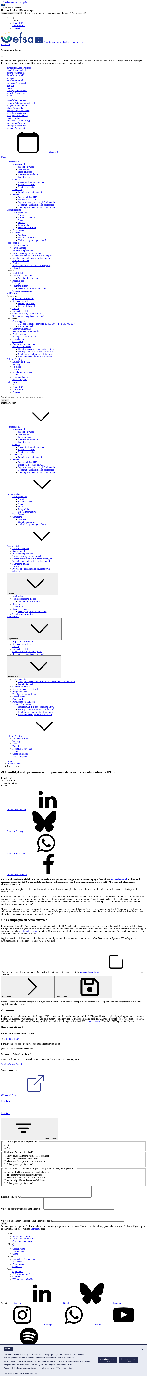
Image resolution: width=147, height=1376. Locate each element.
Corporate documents (22, 1247)
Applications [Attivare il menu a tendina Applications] (34, 629)
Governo (16, 179)
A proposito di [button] (34, 427)
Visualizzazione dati (27, 217)
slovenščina (16, 123)
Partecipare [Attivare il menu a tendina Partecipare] (34, 666)
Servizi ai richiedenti (21, 301)
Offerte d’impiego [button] (36, 736)
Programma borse (20, 334)
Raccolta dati (18, 281)
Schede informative (27, 227)
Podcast (21, 222)
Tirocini (16, 374)
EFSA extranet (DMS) (22, 1285)
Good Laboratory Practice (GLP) (27, 313)
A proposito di (13, 162)
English (10, 85)
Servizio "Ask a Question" (13, 1064)
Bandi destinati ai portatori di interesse (35, 354)
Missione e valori (26, 167)
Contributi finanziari (21, 329)
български (19, 68)
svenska (16, 128)
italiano (10, 95)
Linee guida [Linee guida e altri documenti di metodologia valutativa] (17, 283)
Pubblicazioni (13, 293)
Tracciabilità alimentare (29, 278)
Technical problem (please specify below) (26, 1180)
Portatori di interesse (21, 346)
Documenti (17, 189)
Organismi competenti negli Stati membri (36, 202)
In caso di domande (27, 306)
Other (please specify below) (20, 1164)
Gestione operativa (26, 187)
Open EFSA (17, 23)
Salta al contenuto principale (14, 2)
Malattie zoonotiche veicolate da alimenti (31, 258)
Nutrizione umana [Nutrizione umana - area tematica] (20, 260)
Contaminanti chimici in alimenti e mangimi (32, 255)
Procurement (18, 1257)
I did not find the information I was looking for (28, 1172)
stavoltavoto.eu (93, 1021)
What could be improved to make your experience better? (27, 1227)
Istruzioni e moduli (26, 326)
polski (17, 113)
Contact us (35, 1235)
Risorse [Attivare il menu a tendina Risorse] (32, 584)
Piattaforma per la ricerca (23, 344)
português (17, 115)
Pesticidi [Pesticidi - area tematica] (16, 263)
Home (9, 761)
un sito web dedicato (28, 931)
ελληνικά (16, 83)
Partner (15, 194)
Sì (8, 1145)
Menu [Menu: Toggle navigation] (3, 157)
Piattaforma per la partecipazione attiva (36, 349)
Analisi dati (17, 273)
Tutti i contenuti (19, 212)
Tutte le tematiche (20, 245)
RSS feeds (17, 1268)
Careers (15, 1252)
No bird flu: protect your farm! (32, 240)
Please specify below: (11, 1199)
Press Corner (18, 230)
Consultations (18, 1255)
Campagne (17, 232)
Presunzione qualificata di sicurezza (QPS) (31, 265)
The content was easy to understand (23, 1158)
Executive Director (26, 184)
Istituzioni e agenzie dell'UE (31, 200)
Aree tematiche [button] (35, 546)
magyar (17, 105)
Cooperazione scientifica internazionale (36, 205)
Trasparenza (23, 169)
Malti (15, 108)
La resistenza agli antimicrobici (26, 253)
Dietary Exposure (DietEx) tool (32, 288)
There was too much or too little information (27, 1177)
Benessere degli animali (23, 250)
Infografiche (23, 225)
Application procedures (23, 298)
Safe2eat (22, 235)
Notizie (21, 215)
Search (4, 397)
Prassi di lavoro (25, 172)
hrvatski (16, 93)
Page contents (29, 1129)
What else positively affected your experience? (22, 1213)
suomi (17, 126)
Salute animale (19, 248)
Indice (5, 1101)
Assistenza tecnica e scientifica (26, 331)
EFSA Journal (18, 25)
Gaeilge (17, 90)
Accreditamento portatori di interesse (35, 357)
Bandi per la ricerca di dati (24, 336)
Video (20, 220)
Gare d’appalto (19, 321)
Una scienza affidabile (28, 174)
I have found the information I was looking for (28, 1156)
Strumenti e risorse (21, 286)
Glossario (16, 268)
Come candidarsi (20, 377)
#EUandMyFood (30, 1095)
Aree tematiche (13, 243)
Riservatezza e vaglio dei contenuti (28, 316)
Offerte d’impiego (15, 359)
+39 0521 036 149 (13, 1039)
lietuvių (21, 103)
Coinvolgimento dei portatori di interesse (36, 207)
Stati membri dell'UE (27, 197)
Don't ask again (83, 987)
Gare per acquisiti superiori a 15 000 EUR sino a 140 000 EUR (46, 324)
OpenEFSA (17, 1278)
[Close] (2, 56)
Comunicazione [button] (35, 494)
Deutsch (10, 78)
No (8, 1148)
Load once (27, 987)
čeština (16, 73)
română (15, 118)
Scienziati (16, 367)
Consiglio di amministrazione (31, 182)
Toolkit (15, 308)
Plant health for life (27, 237)
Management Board (21, 1242)
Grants (15, 1260)
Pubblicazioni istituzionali (30, 192)
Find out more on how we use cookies (20, 1373)
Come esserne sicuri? (11, 13)
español (16, 70)
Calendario (33, 152)
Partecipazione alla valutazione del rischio (37, 351)
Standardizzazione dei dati (24, 275)
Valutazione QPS (20, 311)
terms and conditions (110, 972)
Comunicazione (14, 210)
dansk (15, 75)
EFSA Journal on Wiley (23, 1280)
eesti (15, 80)
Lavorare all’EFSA (21, 362)
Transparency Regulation (23, 1245)
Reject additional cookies (128, 1360)
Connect (16, 28)
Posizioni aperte (19, 379)
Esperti (15, 369)
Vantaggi (16, 364)
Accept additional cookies (107, 1360)
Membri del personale (22, 372)
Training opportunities (22, 291)
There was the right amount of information (26, 1161)
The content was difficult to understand (24, 1175)
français (10, 88)
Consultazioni (18, 339)
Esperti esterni (24, 177)
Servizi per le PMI (26, 303)
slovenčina (18, 120)
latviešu (17, 100)
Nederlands (18, 110)
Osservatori (17, 341)
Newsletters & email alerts (24, 1265)
